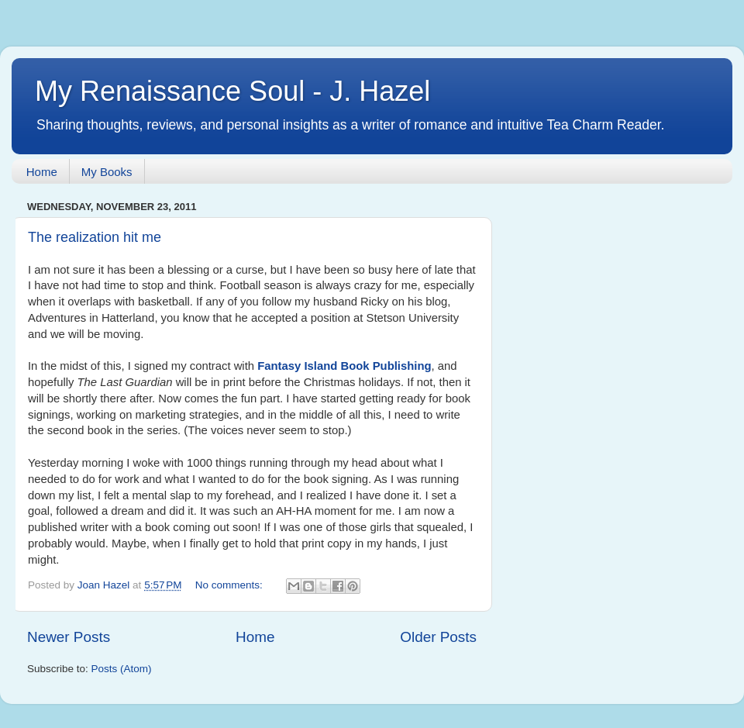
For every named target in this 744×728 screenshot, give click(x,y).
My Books (107, 171)
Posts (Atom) (121, 669)
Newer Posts (68, 637)
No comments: (230, 585)
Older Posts (438, 637)
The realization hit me (94, 237)
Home (41, 171)
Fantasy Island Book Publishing (344, 366)
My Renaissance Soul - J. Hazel (232, 91)
